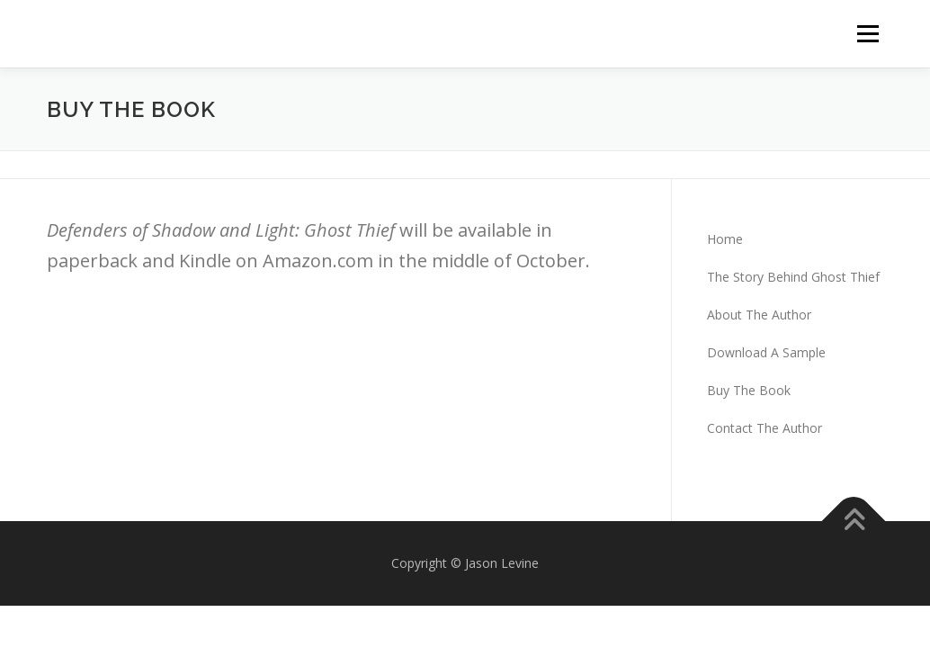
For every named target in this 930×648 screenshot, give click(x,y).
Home (725, 239)
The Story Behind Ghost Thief (793, 276)
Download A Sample (766, 352)
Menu (867, 34)
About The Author (759, 314)
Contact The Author (764, 427)
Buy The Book (749, 390)
